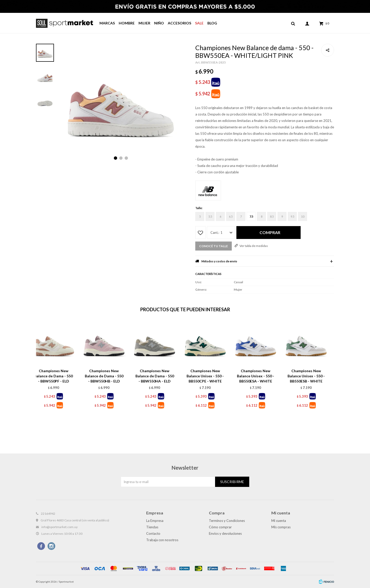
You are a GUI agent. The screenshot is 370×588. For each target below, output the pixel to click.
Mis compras (281, 527)
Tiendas (152, 527)
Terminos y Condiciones (227, 521)
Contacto (153, 533)
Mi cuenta (278, 521)
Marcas (107, 23)
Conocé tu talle (213, 246)
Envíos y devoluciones (225, 533)
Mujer (144, 23)
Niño (159, 23)
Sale (199, 23)
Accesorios (179, 23)
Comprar (270, 232)
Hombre (127, 23)
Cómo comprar (220, 527)
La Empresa (154, 521)
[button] (292, 23)
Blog (212, 23)
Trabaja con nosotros (162, 540)
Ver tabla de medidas (253, 246)
